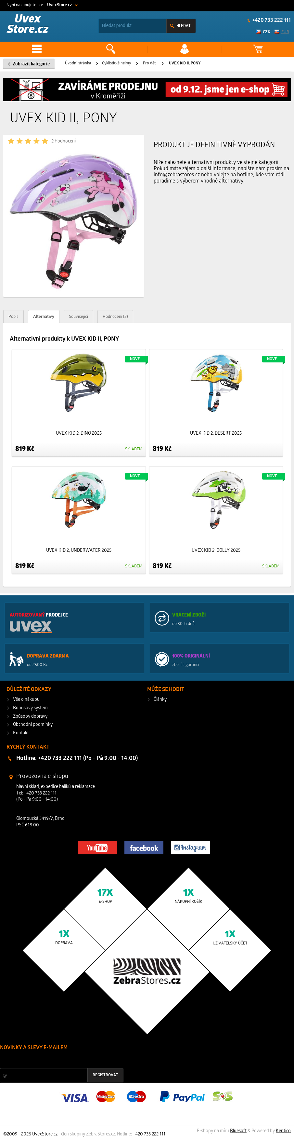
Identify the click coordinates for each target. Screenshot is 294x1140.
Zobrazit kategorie (31, 64)
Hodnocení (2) (115, 317)
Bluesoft (238, 1131)
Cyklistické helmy (116, 63)
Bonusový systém (30, 708)
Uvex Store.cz (27, 25)
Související (78, 317)
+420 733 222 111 (271, 20)
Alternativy (43, 317)
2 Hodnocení (63, 141)
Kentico (283, 1131)
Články (160, 699)
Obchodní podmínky (33, 724)
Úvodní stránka (78, 63)
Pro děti (150, 63)
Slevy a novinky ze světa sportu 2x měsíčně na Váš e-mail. (55, 1060)
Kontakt (21, 733)
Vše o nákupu (26, 699)
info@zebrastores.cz (177, 175)
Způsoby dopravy (30, 716)
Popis (13, 317)
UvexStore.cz (59, 5)
